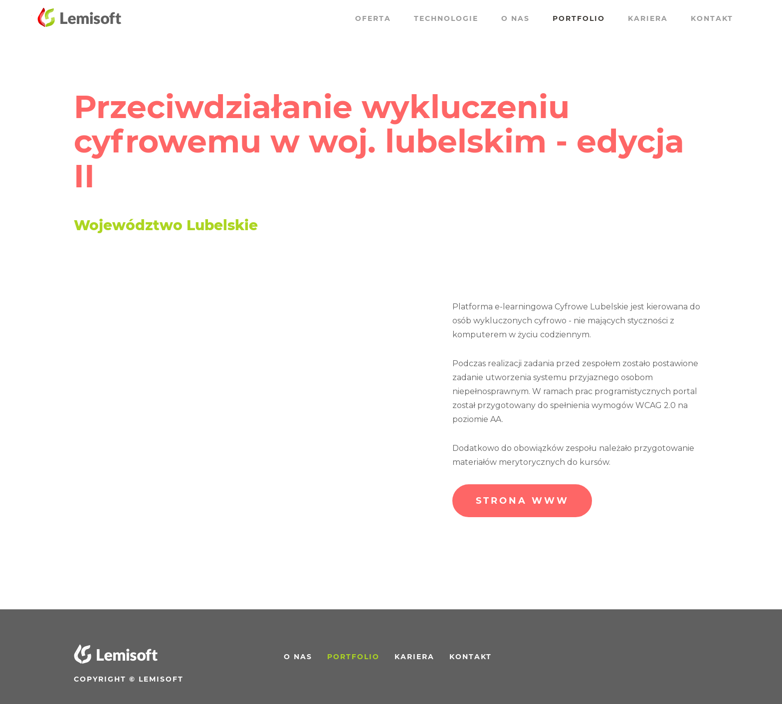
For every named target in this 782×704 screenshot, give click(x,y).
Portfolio (579, 18)
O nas (515, 18)
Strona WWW (522, 500)
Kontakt (712, 18)
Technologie (446, 18)
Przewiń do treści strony (31, 13)
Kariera (648, 18)
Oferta (373, 18)
